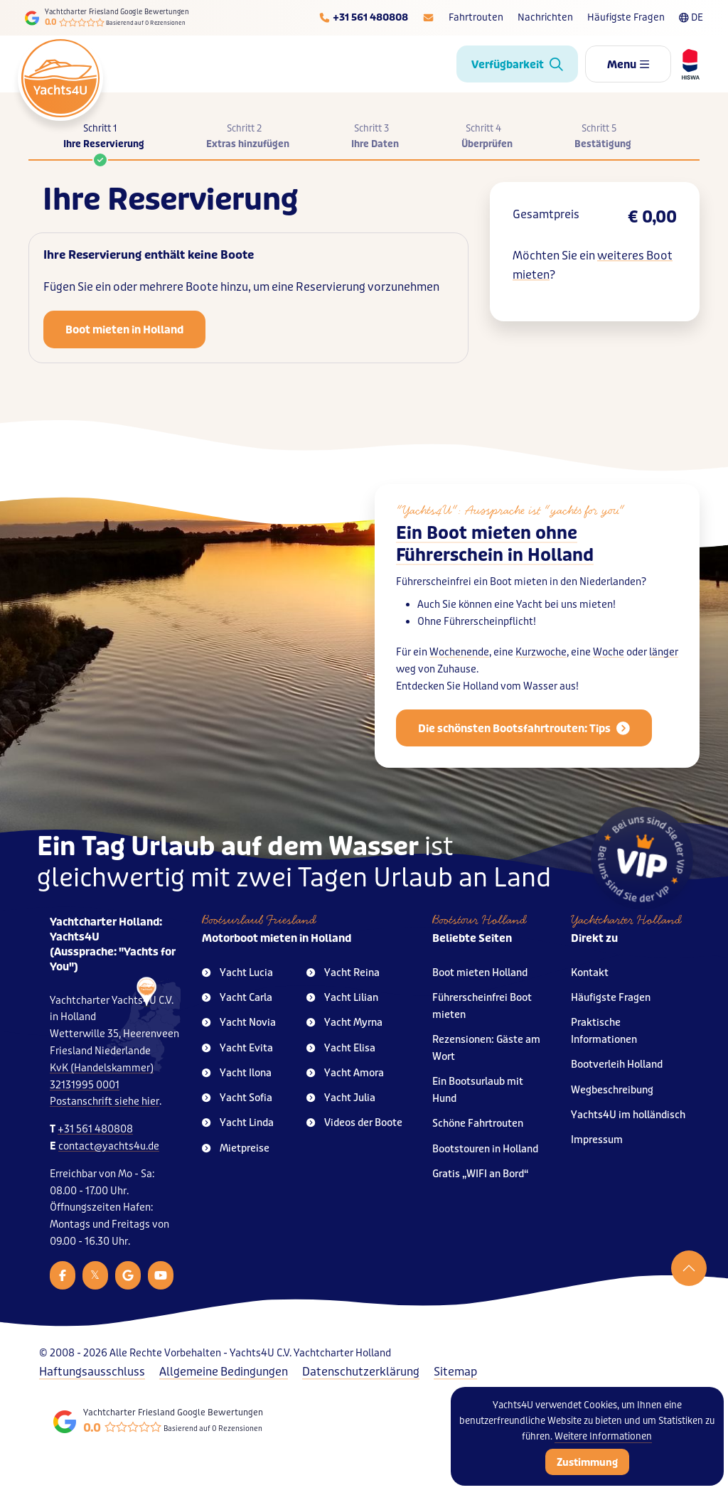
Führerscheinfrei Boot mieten (482, 1006)
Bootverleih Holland (617, 1064)
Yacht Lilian (342, 997)
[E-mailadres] (428, 18)
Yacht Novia (239, 1022)
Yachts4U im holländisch (628, 1115)
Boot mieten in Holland (124, 330)
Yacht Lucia (237, 973)
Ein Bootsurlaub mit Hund (477, 1090)
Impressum (597, 1140)
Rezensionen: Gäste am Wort (486, 1048)
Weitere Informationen (603, 1436)
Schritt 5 (602, 137)
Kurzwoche (541, 652)
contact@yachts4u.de (108, 1146)
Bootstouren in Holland (485, 1149)
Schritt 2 (247, 137)
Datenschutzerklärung (360, 1371)
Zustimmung (587, 1462)
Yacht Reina (343, 973)
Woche (608, 652)
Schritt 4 (487, 137)
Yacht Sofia (237, 1098)
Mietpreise (235, 1148)
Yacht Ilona (237, 1073)
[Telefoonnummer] (363, 18)
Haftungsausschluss (92, 1371)
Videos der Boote (354, 1123)
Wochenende (459, 652)
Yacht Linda (238, 1123)
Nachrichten (545, 17)
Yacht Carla (237, 997)
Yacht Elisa (340, 1048)
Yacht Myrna (344, 1022)
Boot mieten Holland (480, 973)
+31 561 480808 (95, 1129)
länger (663, 652)
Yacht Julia (340, 1098)
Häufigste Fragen (626, 17)
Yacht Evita (237, 1048)
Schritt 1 (103, 140)
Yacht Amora (345, 1073)
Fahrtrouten (476, 17)
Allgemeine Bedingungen (223, 1371)
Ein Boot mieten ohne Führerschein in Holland (495, 544)
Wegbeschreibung (612, 1090)
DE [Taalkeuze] (691, 17)
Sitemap (455, 1371)
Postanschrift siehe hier (104, 1101)
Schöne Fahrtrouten (477, 1123)
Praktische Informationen (604, 1031)
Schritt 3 (375, 137)
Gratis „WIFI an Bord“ (480, 1174)
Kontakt (590, 973)
